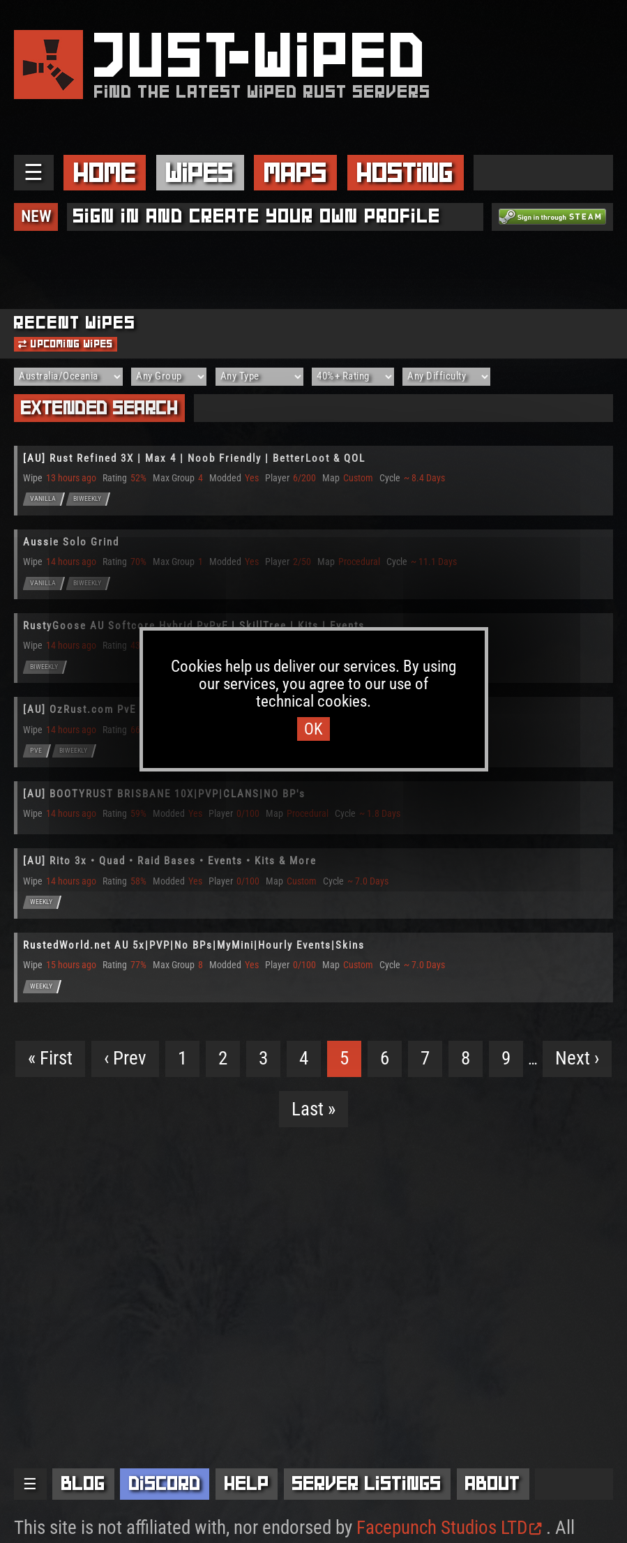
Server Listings (366, 1483)
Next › (577, 1058)
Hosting (405, 172)
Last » (313, 1109)
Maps (295, 172)
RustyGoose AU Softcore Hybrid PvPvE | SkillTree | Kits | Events (194, 625)
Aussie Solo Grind (71, 542)
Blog (83, 1483)
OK (313, 729)
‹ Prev (125, 1058)
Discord (165, 1483)
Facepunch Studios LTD (449, 1527)
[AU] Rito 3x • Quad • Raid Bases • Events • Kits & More (170, 861)
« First (50, 1058)
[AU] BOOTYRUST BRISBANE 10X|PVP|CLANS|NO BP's (164, 794)
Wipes (200, 172)
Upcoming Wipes (65, 344)
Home (105, 172)
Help (247, 1483)
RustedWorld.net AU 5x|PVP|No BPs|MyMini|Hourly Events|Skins (194, 945)
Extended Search (100, 407)
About (492, 1483)
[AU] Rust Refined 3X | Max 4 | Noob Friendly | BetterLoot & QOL (194, 458)
